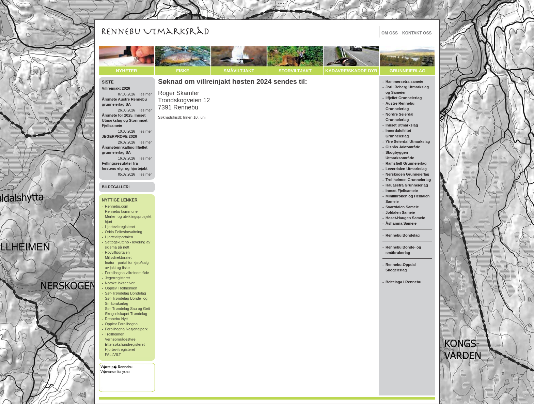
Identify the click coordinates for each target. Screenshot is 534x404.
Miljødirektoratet (118, 257)
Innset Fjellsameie (402, 191)
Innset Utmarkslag (402, 125)
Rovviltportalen (117, 252)
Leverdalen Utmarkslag (406, 169)
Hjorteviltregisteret (120, 227)
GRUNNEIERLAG (407, 70)
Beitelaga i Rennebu (403, 282)
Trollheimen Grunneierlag (408, 180)
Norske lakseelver (120, 283)
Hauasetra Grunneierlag (407, 185)
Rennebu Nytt (116, 319)
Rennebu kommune (121, 211)
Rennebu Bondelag (403, 235)
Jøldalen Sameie (400, 212)
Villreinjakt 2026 (116, 88)
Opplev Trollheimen (121, 288)
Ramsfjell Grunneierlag (406, 163)
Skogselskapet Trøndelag (126, 314)
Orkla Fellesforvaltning (123, 232)
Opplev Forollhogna (121, 324)
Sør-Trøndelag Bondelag (125, 293)
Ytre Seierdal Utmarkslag (408, 141)
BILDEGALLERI (115, 187)
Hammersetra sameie (404, 81)
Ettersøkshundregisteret (125, 344)
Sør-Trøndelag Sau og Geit (127, 308)
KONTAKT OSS (416, 33)
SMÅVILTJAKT (238, 70)
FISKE (182, 70)
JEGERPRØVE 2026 (119, 136)
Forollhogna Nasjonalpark (126, 329)
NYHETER (126, 70)
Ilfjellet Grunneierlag (404, 98)
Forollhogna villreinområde (127, 273)
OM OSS (389, 33)
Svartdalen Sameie (402, 207)
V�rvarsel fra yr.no (115, 372)
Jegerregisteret (117, 278)
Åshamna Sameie (401, 223)
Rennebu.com (116, 206)
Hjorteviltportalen (119, 237)
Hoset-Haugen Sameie (405, 218)
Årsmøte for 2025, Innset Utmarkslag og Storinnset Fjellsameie (124, 120)
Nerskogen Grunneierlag (407, 174)
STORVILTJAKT (295, 70)
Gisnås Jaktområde (403, 147)
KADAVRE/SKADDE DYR (351, 70)
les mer (146, 94)
